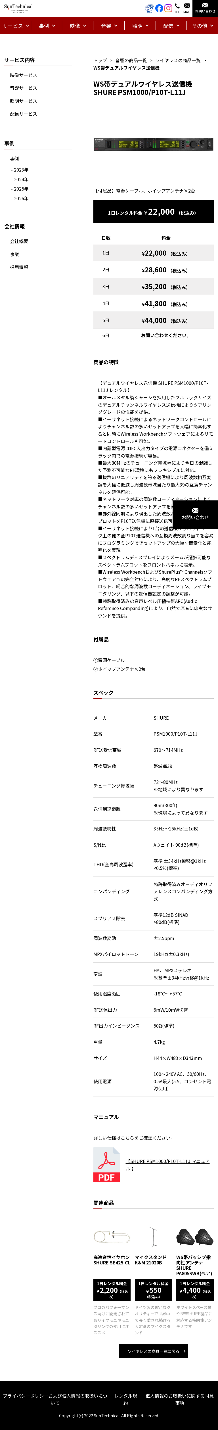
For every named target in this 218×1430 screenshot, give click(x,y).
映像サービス (23, 75)
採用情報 (19, 267)
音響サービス (23, 87)
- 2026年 (20, 198)
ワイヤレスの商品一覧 (178, 60)
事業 (14, 254)
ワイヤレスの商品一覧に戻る (153, 1351)
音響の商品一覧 (131, 60)
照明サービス (23, 100)
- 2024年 (20, 179)
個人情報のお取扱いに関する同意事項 (180, 1399)
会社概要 (19, 241)
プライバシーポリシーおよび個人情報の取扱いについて (55, 1399)
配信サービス (23, 113)
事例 (14, 158)
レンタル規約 (125, 1399)
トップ (100, 60)
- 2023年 (20, 169)
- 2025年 (20, 188)
